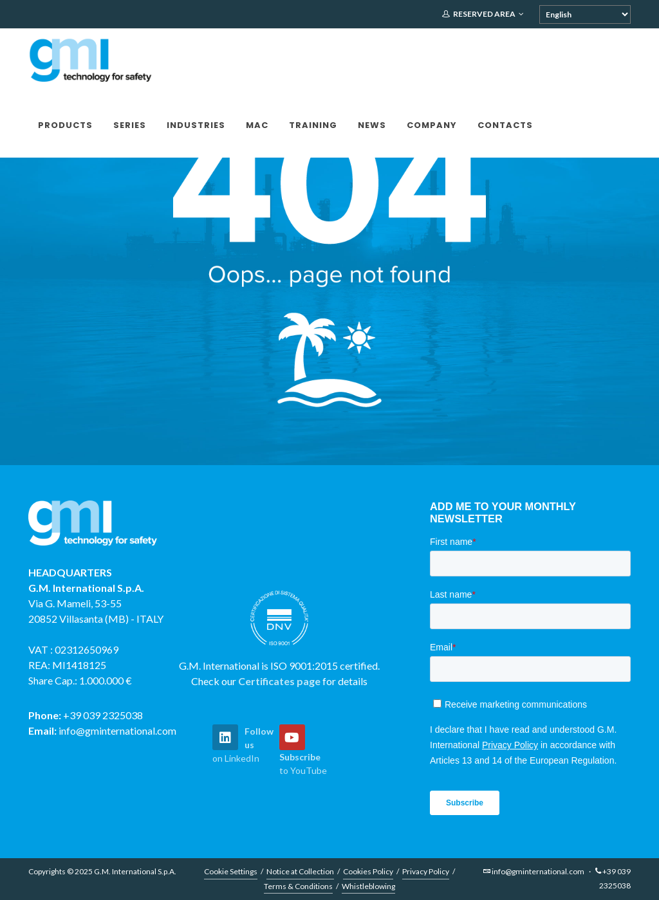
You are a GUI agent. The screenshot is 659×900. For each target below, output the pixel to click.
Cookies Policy (368, 871)
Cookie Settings (230, 871)
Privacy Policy (425, 871)
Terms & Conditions (298, 886)
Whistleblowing (368, 886)
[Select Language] (585, 14)
